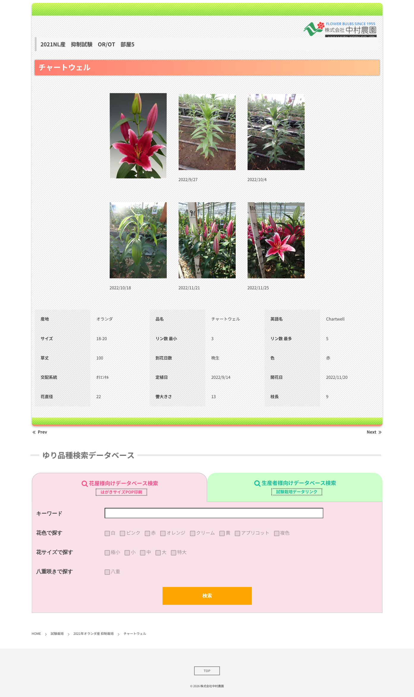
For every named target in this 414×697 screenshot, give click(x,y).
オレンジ (175, 532)
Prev (39, 432)
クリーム (205, 532)
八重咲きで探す (54, 571)
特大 (182, 552)
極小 (115, 552)
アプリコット (255, 532)
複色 (285, 532)
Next (374, 432)
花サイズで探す (54, 552)
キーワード (49, 514)
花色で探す (49, 533)
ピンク (133, 532)
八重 (115, 571)
